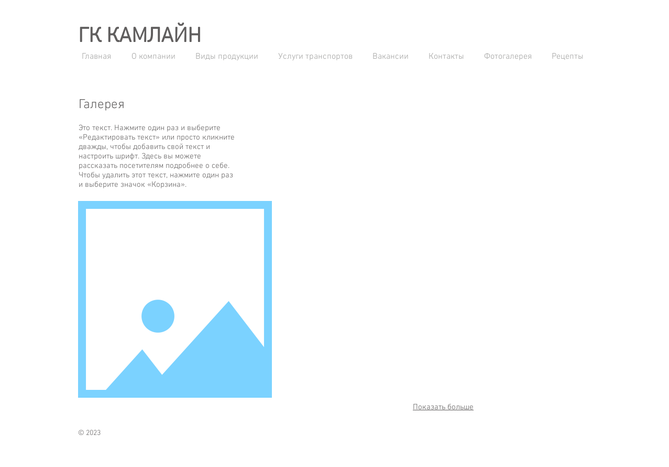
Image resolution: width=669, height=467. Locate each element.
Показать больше (443, 407)
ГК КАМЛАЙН (139, 36)
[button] (340, 144)
